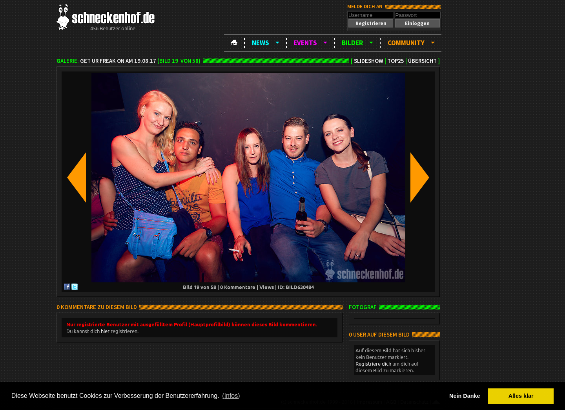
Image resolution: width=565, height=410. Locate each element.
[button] (370, 23)
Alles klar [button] (521, 396)
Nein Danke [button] (464, 396)
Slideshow (368, 60)
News (260, 42)
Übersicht (422, 60)
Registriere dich (373, 363)
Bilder (352, 42)
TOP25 (395, 60)
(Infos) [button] (231, 395)
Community (406, 42)
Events (305, 42)
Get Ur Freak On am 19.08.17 (118, 60)
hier (105, 331)
